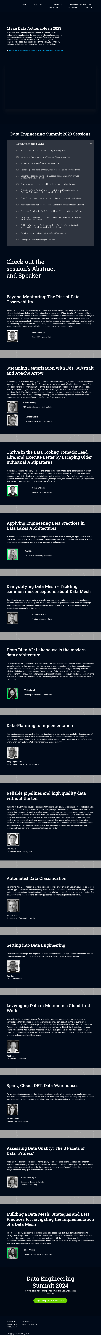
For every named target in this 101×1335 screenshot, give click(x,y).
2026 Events (27, 1320)
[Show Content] (90, 143)
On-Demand (79, 7)
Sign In (91, 7)
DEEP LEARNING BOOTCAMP (67, 4)
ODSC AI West (12, 1322)
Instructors (12, 1320)
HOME (22, 4)
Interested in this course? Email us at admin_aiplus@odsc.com (36, 50)
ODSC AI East (12, 1325)
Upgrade (48, 4)
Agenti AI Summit (29, 1322)
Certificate (89, 4)
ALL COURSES (34, 4)
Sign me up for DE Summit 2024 (50, 1300)
